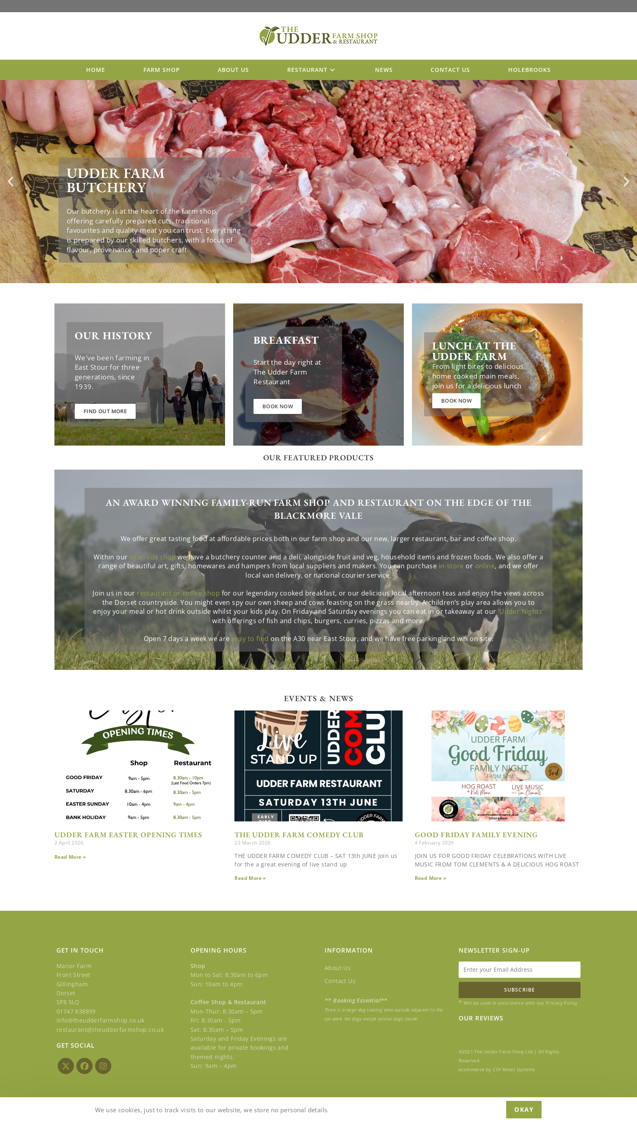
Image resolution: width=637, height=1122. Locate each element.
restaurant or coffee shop (178, 639)
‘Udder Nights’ (521, 657)
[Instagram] (103, 1066)
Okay (523, 1109)
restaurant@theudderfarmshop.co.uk (110, 1029)
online (485, 612)
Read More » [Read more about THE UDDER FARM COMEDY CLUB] (250, 878)
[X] (66, 1066)
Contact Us (340, 981)
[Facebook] (84, 1066)
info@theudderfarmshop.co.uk (100, 1020)
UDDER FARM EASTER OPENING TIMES (128, 834)
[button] (10, 181)
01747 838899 (76, 1011)
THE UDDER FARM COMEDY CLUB (299, 834)
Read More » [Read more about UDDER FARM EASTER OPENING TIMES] (70, 856)
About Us (338, 968)
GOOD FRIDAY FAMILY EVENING (476, 834)
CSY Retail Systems (514, 1069)
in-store (451, 612)
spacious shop (153, 602)
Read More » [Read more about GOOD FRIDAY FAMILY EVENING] (430, 878)
